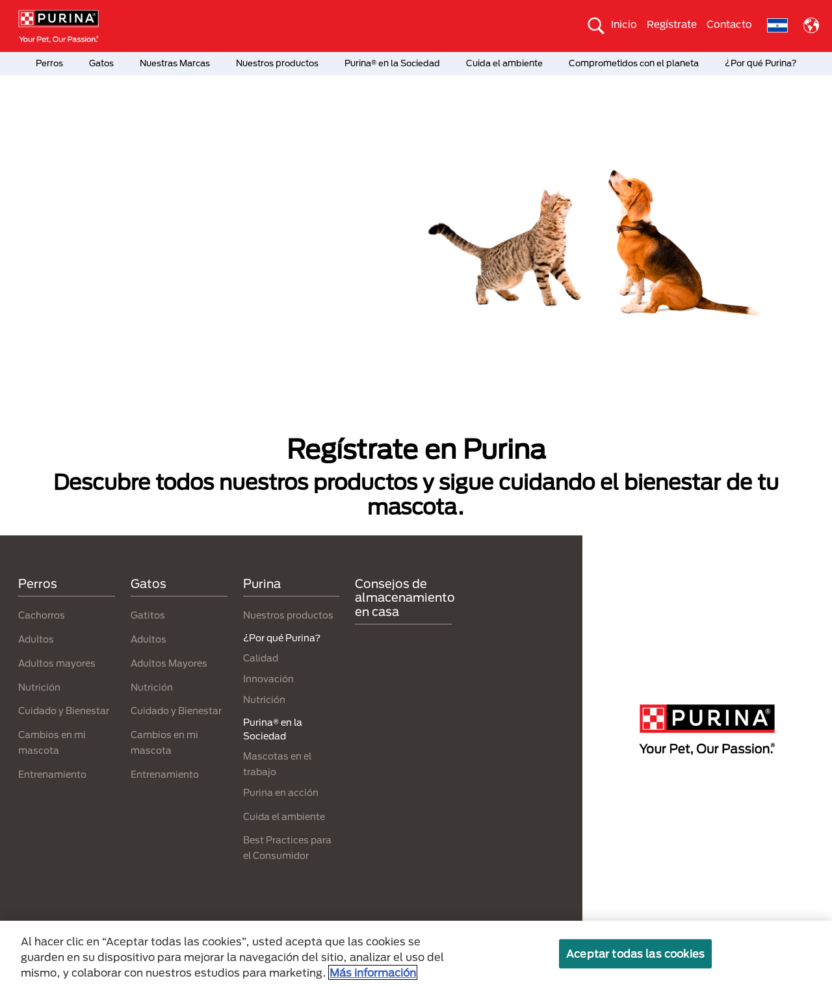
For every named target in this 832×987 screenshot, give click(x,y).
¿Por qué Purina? (761, 63)
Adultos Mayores (169, 663)
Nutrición (39, 687)
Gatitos (148, 615)
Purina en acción (280, 792)
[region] (416, 954)
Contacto (729, 24)
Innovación (268, 678)
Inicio (624, 24)
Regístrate (672, 24)
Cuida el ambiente (504, 63)
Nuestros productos (277, 63)
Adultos (36, 639)
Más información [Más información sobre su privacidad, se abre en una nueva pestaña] (373, 972)
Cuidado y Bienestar (63, 710)
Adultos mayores (57, 663)
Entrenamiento (52, 774)
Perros (49, 63)
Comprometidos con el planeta (634, 63)
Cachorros (41, 615)
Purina (262, 583)
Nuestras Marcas (175, 63)
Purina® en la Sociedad (392, 63)
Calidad (260, 657)
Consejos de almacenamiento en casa (405, 597)
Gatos (101, 63)
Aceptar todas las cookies (635, 953)
